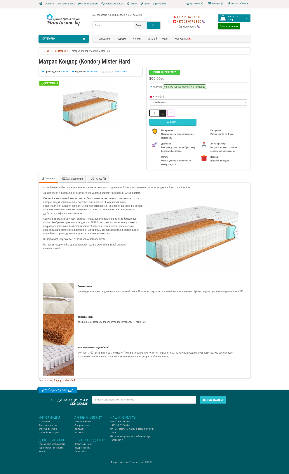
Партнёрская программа (51, 447)
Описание (48, 178)
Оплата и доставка (88, 3)
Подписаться (213, 399)
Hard (72, 380)
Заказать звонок (229, 26)
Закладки (79, 428)
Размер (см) (157, 96)
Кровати (137, 38)
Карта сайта (80, 451)
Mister (65, 380)
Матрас (48, 380)
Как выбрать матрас (49, 432)
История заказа (82, 425)
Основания (105, 38)
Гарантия (132, 3)
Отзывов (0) (98, 178)
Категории (63, 38)
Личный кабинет (82, 421)
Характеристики (72, 178)
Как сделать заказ (66, 3)
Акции (165, 38)
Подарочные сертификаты (52, 444)
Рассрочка (159, 3)
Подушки (121, 38)
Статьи (145, 3)
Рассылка (79, 432)
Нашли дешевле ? (164, 72)
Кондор (57, 380)
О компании (46, 3)
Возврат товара (82, 447)
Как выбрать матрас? (112, 3)
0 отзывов (121, 71)
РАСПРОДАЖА (183, 38)
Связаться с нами (83, 444)
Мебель (151, 38)
